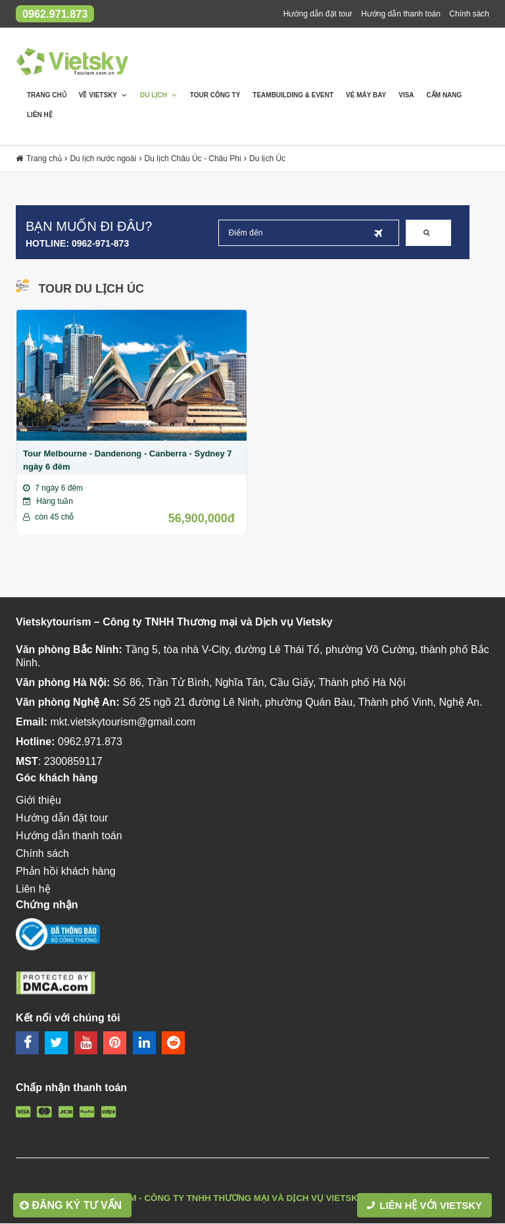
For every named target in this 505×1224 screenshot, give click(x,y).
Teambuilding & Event (292, 95)
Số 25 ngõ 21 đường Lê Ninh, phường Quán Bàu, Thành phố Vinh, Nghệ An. (302, 702)
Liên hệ (40, 115)
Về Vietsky (103, 96)
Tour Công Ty (215, 95)
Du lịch (159, 96)
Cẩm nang (444, 95)
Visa (406, 95)
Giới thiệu (38, 800)
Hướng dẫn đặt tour (317, 13)
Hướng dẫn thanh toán (401, 13)
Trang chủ (46, 95)
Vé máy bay (366, 95)
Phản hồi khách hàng (452, 33)
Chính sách (469, 13)
